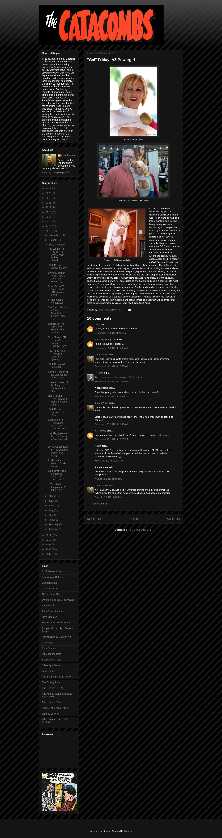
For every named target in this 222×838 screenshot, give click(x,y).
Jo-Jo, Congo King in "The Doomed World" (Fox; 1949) (58, 451)
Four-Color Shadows (53, 611)
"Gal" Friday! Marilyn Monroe (57, 267)
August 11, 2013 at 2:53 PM (108, 479)
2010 (49, 539)
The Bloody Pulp (51, 682)
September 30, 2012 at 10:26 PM (111, 439)
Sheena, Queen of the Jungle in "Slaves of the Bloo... (58, 386)
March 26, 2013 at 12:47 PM (109, 460)
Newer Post (94, 518)
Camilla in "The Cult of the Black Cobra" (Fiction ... (56, 328)
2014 (49, 221)
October (53, 240)
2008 (49, 549)
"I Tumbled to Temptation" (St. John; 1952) (58, 487)
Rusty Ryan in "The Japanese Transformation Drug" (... (57, 400)
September (55, 244)
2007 (49, 554)
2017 (49, 207)
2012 (49, 231)
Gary (97, 324)
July (51, 500)
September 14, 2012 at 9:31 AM (110, 333)
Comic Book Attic (51, 594)
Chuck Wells (101, 354)
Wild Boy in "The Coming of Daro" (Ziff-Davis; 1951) (57, 475)
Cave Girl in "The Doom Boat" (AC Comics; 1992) (57, 290)
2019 (49, 198)
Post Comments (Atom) (140, 530)
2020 (49, 193)
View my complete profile (55, 172)
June (51, 505)
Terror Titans (49, 671)
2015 (49, 216)
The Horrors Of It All (52, 688)
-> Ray (98, 373)
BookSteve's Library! (53, 571)
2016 (49, 212)
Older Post (173, 518)
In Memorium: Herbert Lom (56, 301)
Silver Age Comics (52, 665)
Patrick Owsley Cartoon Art (56, 637)
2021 (49, 188)
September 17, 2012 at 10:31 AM (111, 381)
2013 (49, 226)
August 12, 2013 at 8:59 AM (108, 497)
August (53, 496)
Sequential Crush (51, 659)
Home (134, 518)
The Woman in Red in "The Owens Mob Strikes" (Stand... (56, 254)
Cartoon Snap (49, 582)
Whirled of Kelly (50, 713)
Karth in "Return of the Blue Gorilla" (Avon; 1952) (58, 374)
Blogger (128, 831)
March (52, 519)
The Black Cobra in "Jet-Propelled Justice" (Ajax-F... (57, 313)
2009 (49, 544)
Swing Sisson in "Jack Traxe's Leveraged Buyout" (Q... (56, 277)
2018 (49, 202)
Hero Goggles (49, 617)
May (51, 510)
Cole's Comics (49, 588)
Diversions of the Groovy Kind (58, 599)
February (54, 524)
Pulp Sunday (49, 648)
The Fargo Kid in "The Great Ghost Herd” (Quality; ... (57, 355)
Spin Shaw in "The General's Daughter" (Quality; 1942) (58, 341)
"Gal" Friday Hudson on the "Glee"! (57, 412)
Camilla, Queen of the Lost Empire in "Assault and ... (58, 437)
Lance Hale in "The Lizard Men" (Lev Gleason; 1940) (57, 424)
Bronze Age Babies (52, 577)
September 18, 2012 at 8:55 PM (110, 396)
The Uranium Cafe (52, 702)
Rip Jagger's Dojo (51, 654)
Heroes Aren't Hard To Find (56, 622)
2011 (49, 535)
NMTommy (100, 430)
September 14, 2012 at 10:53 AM (111, 366)
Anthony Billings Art (106, 339)
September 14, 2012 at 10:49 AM (111, 348)
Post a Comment (99, 503)
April (51, 515)
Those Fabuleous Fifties (55, 708)
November (54, 235)
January (53, 529)
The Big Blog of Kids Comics (57, 676)
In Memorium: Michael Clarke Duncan (57, 463)
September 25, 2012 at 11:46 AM (111, 424)
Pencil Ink (47, 642)
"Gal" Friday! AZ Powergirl (56, 366)
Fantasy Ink (48, 605)
